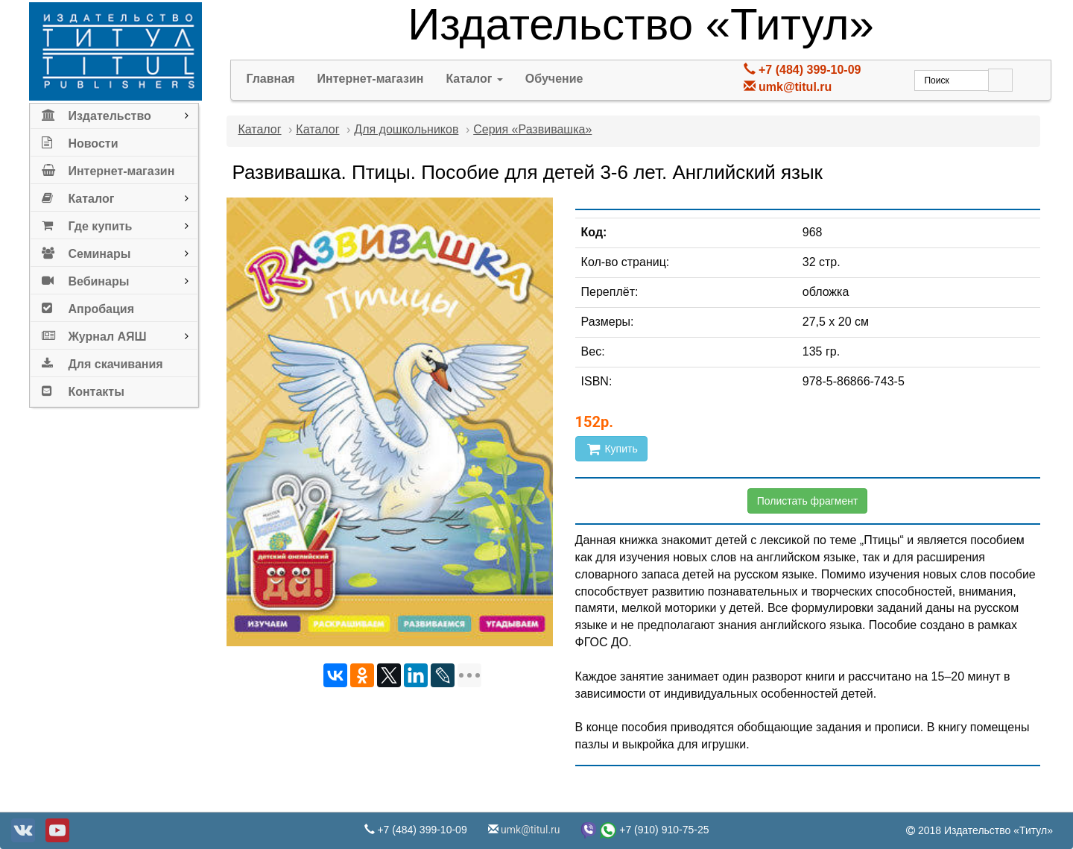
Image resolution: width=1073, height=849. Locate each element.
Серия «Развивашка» (532, 129)
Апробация (88, 306)
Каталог (78, 195)
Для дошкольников (406, 129)
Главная (270, 78)
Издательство (96, 113)
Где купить (87, 223)
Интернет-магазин (108, 168)
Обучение (554, 78)
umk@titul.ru (795, 87)
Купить (611, 449)
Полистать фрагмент (807, 501)
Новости (80, 140)
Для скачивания (102, 361)
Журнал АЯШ (94, 333)
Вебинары (85, 278)
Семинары (86, 251)
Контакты (83, 388)
